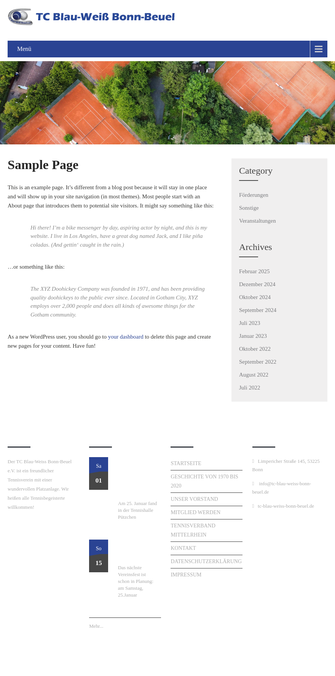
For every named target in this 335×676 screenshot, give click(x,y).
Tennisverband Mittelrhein (193, 530)
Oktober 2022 (255, 349)
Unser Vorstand (194, 499)
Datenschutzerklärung (206, 561)
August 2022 (253, 375)
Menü (24, 49)
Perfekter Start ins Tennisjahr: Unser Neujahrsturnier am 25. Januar (138, 478)
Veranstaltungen (257, 221)
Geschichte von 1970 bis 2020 (204, 481)
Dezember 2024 (257, 284)
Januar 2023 (253, 336)
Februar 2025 (254, 271)
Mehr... (96, 626)
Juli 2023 (249, 323)
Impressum (186, 575)
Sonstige (249, 208)
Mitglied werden (195, 512)
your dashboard (126, 337)
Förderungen (253, 195)
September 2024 (257, 310)
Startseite (186, 463)
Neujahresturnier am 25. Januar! (137, 551)
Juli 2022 (249, 388)
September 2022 (257, 362)
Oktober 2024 (255, 297)
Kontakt (183, 548)
